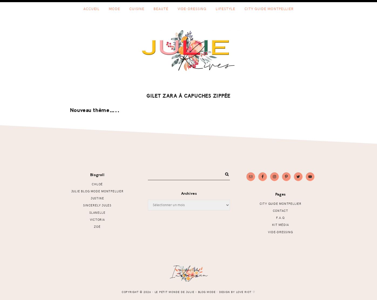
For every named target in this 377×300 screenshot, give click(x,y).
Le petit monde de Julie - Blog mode (188, 50)
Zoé (97, 227)
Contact (280, 211)
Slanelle (97, 212)
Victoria (97, 219)
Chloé (97, 184)
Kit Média (280, 225)
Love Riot (244, 292)
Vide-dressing (280, 232)
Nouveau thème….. (95, 110)
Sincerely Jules (97, 205)
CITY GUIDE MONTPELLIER (280, 204)
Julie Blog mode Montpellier (97, 191)
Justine (97, 198)
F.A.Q (280, 218)
